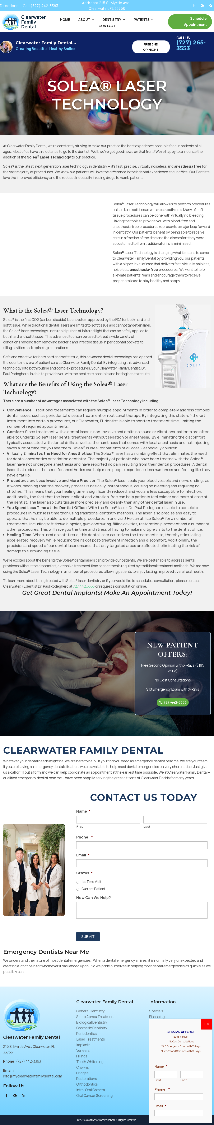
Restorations (86, 1078)
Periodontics (86, 1033)
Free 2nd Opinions (151, 46)
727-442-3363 (175, 702)
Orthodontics (87, 1084)
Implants (83, 1045)
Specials (156, 1011)
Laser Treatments (90, 1039)
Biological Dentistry (91, 1022)
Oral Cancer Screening (94, 1095)
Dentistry (112, 20)
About (84, 20)
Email (83, 855)
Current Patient (93, 889)
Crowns (82, 1067)
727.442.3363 (84, 586)
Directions (9, 5)
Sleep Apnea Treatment (95, 1016)
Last (147, 827)
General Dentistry (90, 1011)
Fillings (81, 1056)
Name (83, 811)
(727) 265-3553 (191, 45)
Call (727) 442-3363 (40, 5)
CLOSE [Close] (206, 1024)
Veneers (83, 1050)
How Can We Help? (93, 897)
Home (65, 20)
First (79, 827)
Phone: (84, 837)
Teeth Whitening (89, 1062)
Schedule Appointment (195, 21)
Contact (107, 26)
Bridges (82, 1073)
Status (84, 873)
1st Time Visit (91, 882)
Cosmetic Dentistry (91, 1028)
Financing (157, 1016)
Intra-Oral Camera (90, 1090)
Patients (142, 20)
